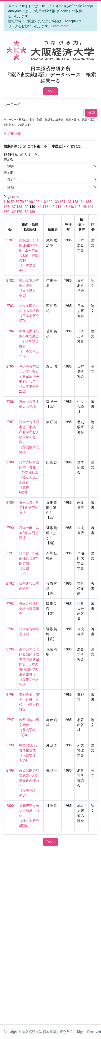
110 (43, 202)
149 (90, 207)
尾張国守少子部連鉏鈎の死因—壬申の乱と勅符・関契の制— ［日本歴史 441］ (29, 255)
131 (62, 202)
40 (8, 202)
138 (19, 207)
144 (58, 207)
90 (31, 202)
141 (39, 207)
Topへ (50, 91)
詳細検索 (12, 133)
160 (13, 212)
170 (19, 212)
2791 (10, 553)
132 (69, 202)
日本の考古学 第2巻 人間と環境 (29, 533)
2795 (10, 649)
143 (52, 207)
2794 (10, 629)
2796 (10, 694)
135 (88, 202)
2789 (10, 502)
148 (84, 207)
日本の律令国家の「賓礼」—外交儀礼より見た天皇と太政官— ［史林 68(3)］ (29, 477)
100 (37, 202)
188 (32, 212)
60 (17, 202)
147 (78, 207)
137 (13, 207)
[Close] (87, 6)
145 (64, 207)
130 (56, 202)
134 (82, 202)
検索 (91, 113)
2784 (10, 331)
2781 (10, 240)
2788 (10, 462)
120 (49, 202)
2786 (10, 402)
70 (22, 202)
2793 (10, 604)
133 (75, 202)
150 (6, 212)
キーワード (12, 104)
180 (26, 212)
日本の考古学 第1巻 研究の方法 (29, 507)
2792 (10, 583)
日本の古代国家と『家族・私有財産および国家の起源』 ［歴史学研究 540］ (30, 437)
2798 (10, 745)
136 (6, 207)
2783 (10, 306)
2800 (10, 806)
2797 (10, 720)
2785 (10, 366)
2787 (10, 422)
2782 (10, 280)
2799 (10, 770)
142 (45, 207)
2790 (10, 528)
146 (71, 207)
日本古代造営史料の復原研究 (29, 609)
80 (26, 202)
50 (13, 202)
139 (26, 207)
